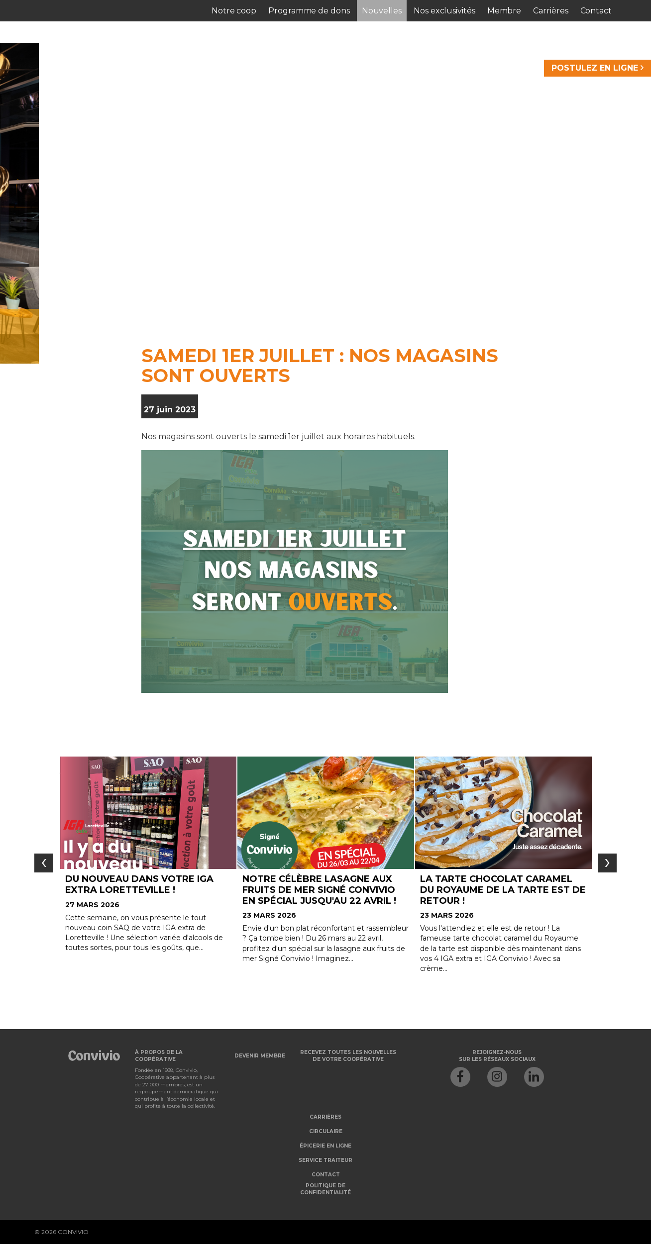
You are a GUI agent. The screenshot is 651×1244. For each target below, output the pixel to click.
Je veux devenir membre (223, 324)
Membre (504, 10)
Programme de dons (309, 10)
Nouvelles (382, 10)
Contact (596, 10)
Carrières (550, 10)
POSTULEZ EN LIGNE (597, 68)
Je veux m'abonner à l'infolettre (455, 324)
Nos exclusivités (444, 10)
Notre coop (234, 10)
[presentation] (43, 863)
